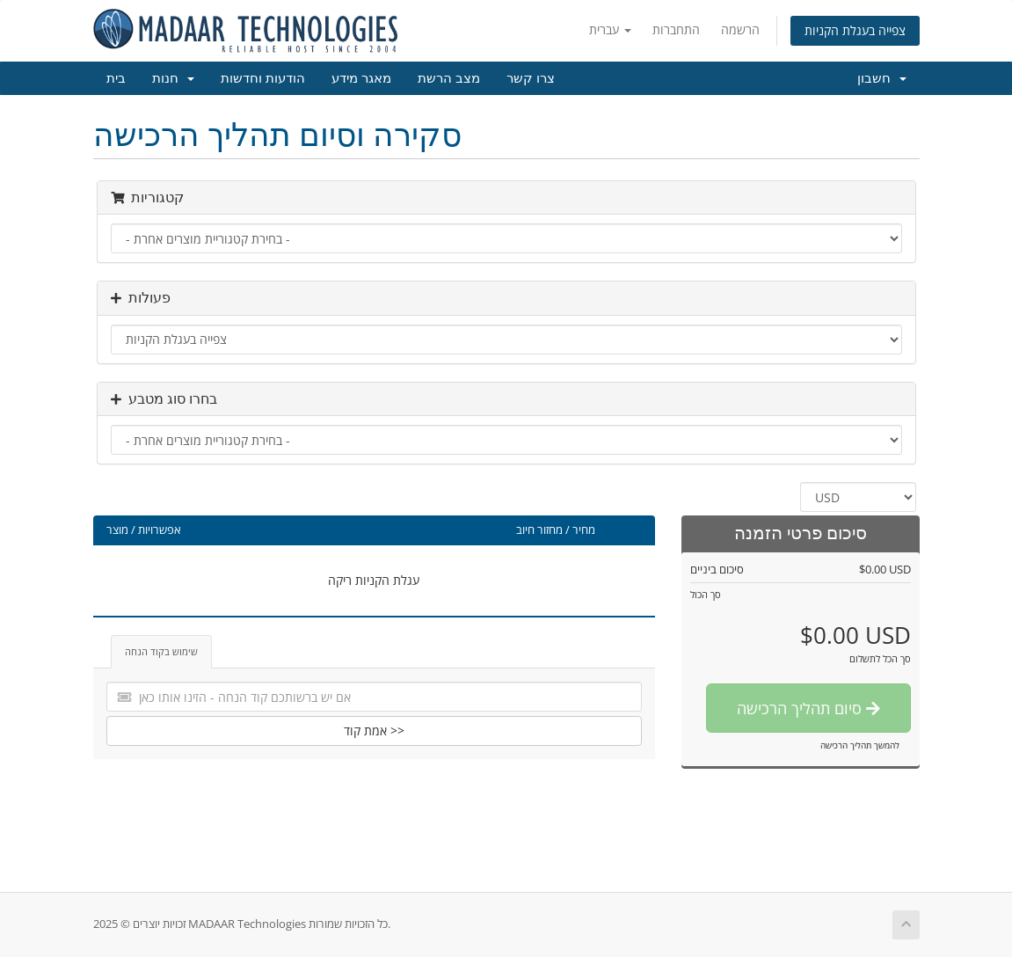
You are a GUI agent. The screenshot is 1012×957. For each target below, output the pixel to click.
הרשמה (740, 29)
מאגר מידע (361, 78)
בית (116, 78)
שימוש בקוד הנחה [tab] (161, 651)
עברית (610, 29)
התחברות (676, 29)
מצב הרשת (449, 78)
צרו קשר (530, 78)
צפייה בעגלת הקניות (855, 30)
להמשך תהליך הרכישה (859, 745)
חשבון (881, 78)
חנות (173, 78)
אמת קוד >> (374, 730)
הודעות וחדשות (263, 78)
